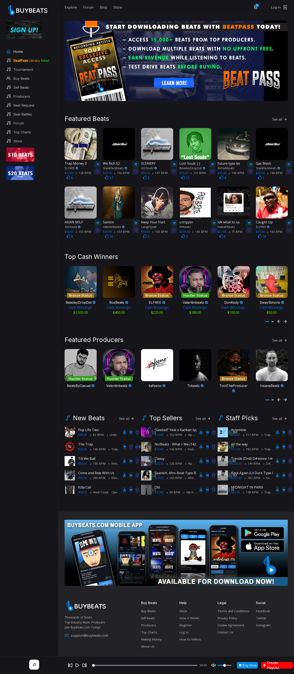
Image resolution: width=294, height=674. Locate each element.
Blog (103, 7)
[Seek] (145, 665)
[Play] (77, 665)
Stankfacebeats (115, 165)
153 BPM (83, 228)
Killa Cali (84, 482)
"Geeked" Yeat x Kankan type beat (181, 425)
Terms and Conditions (233, 606)
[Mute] (213, 665)
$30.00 (82, 430)
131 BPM (198, 170)
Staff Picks (242, 413)
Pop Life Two (88, 425)
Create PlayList (271, 665)
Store (117, 7)
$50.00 (82, 459)
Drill (267, 459)
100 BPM (160, 228)
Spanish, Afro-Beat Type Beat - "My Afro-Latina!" (193, 468)
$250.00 (236, 459)
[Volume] (224, 665)
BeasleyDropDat (192, 165)
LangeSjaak (149, 223)
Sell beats (148, 613)
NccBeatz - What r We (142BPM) (180, 439)
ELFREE (71, 165)
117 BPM (250, 430)
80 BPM (173, 488)
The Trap (85, 439)
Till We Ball (86, 454)
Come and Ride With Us (96, 468)
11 (185, 174)
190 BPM (97, 459)
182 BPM (250, 444)
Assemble (238, 425)
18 (262, 233)
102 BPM (174, 473)
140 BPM (236, 170)
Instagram (263, 620)
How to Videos (190, 635)
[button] (267, 318)
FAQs (183, 606)
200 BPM (97, 473)
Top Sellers (165, 413)
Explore (71, 7)
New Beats (89, 413)
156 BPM (121, 170)
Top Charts (149, 628)
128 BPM (83, 170)
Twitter (261, 613)
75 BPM (235, 228)
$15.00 (159, 444)
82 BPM (97, 430)
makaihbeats (226, 223)
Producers (148, 620)
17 (109, 174)
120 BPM (174, 459)
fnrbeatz (185, 223)
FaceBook (263, 606)
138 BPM (250, 488)
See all (280, 116)
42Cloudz (149, 165)
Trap (113, 444)
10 (109, 233)
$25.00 (82, 444)
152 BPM (174, 430)
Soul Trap (193, 444)
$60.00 (235, 488)
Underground (117, 430)
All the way (239, 439)
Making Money (151, 635)
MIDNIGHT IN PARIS (247, 482)
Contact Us (225, 628)
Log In (183, 628)
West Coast (117, 459)
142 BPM (174, 444)
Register (185, 620)
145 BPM (200, 228)
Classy (159, 454)
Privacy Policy (227, 613)
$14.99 (159, 430)
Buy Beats (148, 606)
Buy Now (247, 665)
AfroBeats (193, 473)
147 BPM (160, 170)
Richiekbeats (226, 165)
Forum (88, 7)
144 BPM (252, 459)
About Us (147, 642)
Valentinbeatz (113, 223)
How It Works (189, 613)
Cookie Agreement (231, 620)
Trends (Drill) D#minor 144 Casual (258, 454)
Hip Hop (192, 430)
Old (157, 482)
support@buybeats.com (86, 630)
